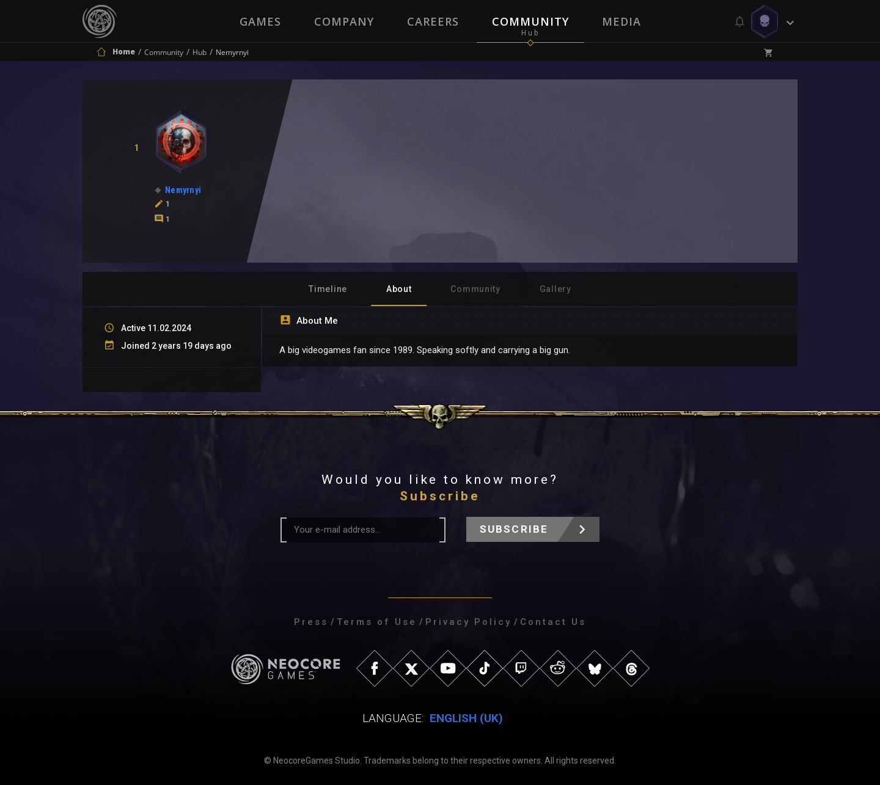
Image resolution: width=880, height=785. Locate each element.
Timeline (328, 289)
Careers (433, 21)
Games (260, 21)
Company (344, 21)
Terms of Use (377, 621)
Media (621, 21)
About (399, 289)
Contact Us (553, 621)
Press (311, 621)
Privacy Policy (468, 621)
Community (530, 21)
